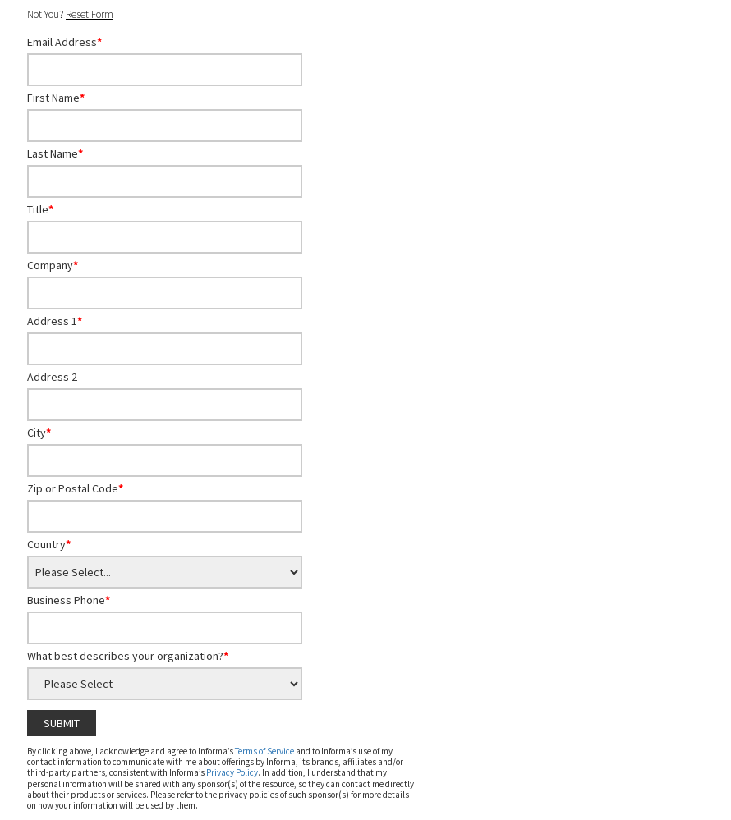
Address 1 (54, 321)
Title (40, 209)
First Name (56, 97)
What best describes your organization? (127, 655)
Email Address (64, 41)
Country (49, 544)
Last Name (55, 153)
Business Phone (68, 600)
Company (52, 265)
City (39, 432)
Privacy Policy (232, 772)
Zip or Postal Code (75, 488)
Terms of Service (264, 751)
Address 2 (52, 376)
